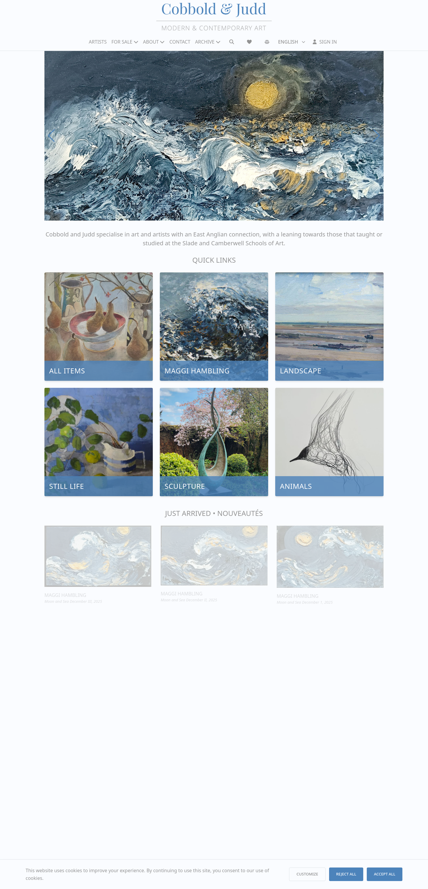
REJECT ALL (346, 874)
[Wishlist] (249, 41)
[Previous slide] (51, 135)
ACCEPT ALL (384, 874)
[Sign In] (324, 41)
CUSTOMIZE (307, 874)
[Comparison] (267, 41)
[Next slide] (377, 135)
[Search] (231, 41)
